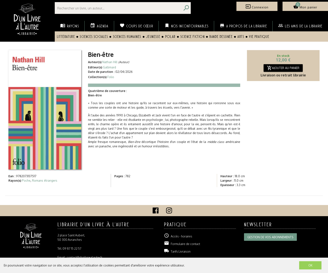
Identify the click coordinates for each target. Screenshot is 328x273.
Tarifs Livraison (177, 251)
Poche (26, 180)
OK (310, 265)
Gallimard (109, 67)
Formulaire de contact (182, 244)
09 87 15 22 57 (72, 248)
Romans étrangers (44, 180)
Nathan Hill (109, 62)
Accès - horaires (178, 236)
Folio (110, 77)
